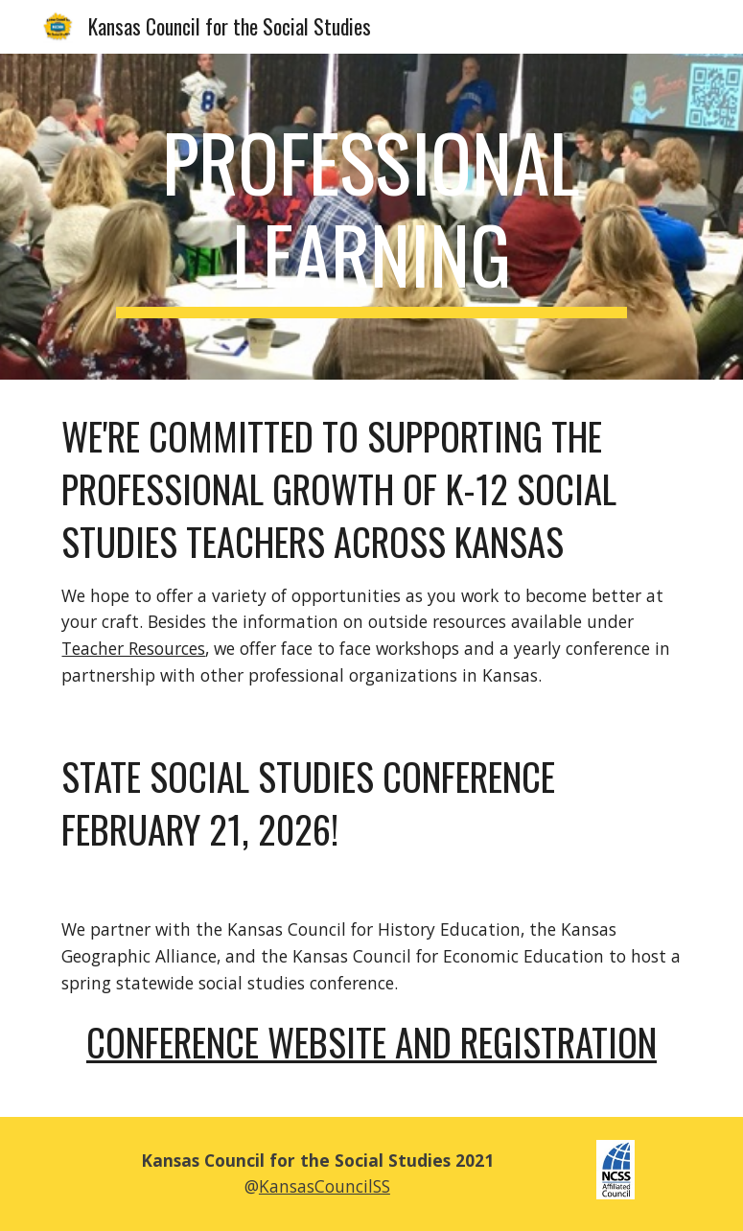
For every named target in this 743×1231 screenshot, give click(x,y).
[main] (371, 216)
